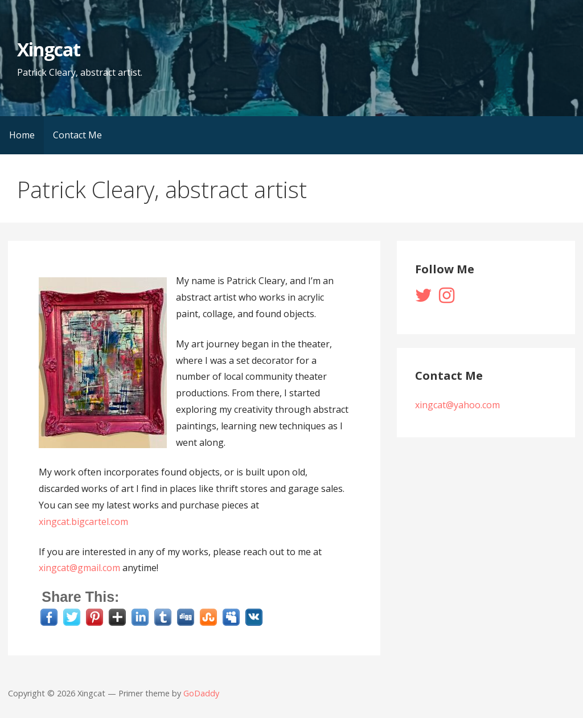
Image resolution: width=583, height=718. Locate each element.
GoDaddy (201, 693)
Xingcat (48, 49)
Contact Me (77, 135)
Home (22, 135)
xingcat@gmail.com (79, 567)
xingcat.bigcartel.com (83, 521)
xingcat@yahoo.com (457, 405)
